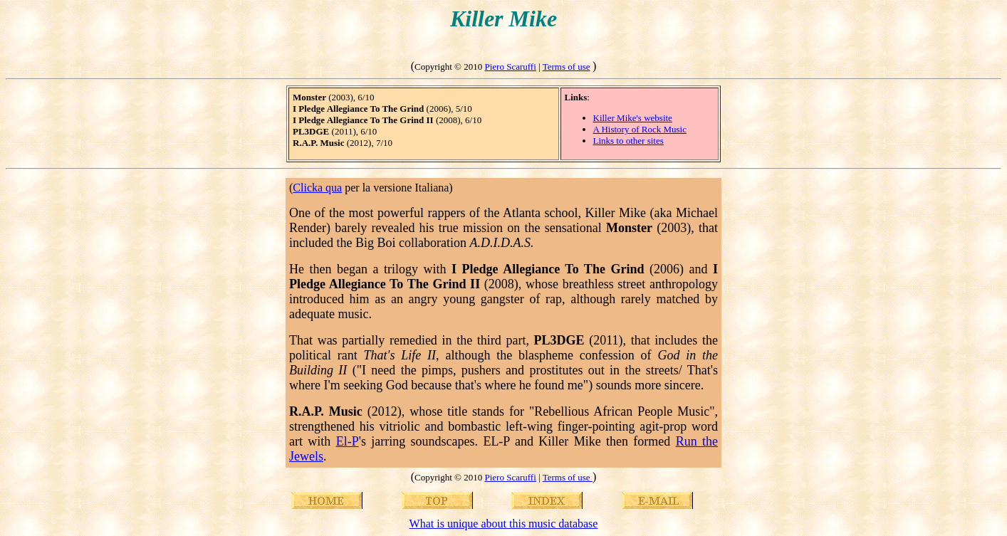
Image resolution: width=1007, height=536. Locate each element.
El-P (347, 441)
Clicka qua (317, 188)
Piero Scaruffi (510, 66)
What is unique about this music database (503, 523)
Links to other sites (628, 140)
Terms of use (566, 66)
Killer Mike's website (632, 117)
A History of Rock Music (640, 129)
